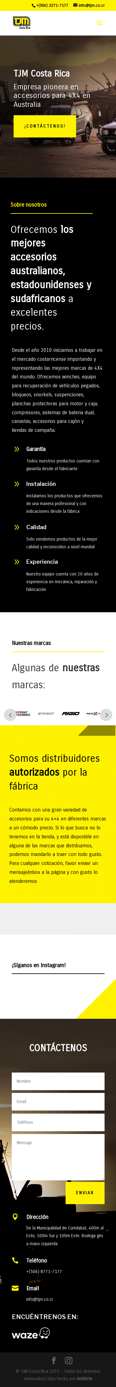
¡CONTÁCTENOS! (45, 126)
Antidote (84, 1378)
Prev (10, 715)
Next (106, 715)
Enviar (85, 1192)
